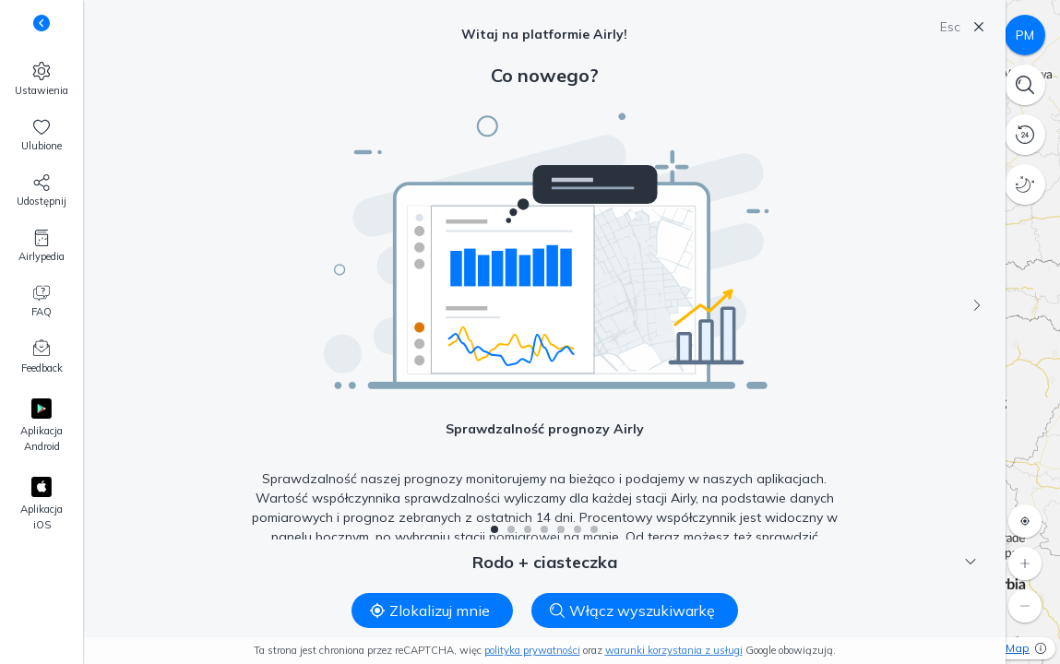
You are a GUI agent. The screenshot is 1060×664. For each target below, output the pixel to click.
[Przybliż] (1025, 563)
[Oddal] (1025, 605)
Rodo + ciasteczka (724, 562)
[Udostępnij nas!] (41, 191)
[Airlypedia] (41, 246)
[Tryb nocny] (1025, 184)
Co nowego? (545, 75)
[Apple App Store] (41, 505)
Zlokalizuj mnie (430, 610)
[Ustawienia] (41, 79)
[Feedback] (41, 357)
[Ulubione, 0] (41, 135)
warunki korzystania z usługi (674, 650)
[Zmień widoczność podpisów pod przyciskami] (41, 23)
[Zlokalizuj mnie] (1025, 521)
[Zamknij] (979, 27)
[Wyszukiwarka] (1025, 85)
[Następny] (977, 305)
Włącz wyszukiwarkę (632, 610)
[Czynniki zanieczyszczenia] (1025, 35)
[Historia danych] (1025, 134)
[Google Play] (41, 426)
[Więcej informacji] (1040, 648)
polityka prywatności (532, 650)
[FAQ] (41, 301)
